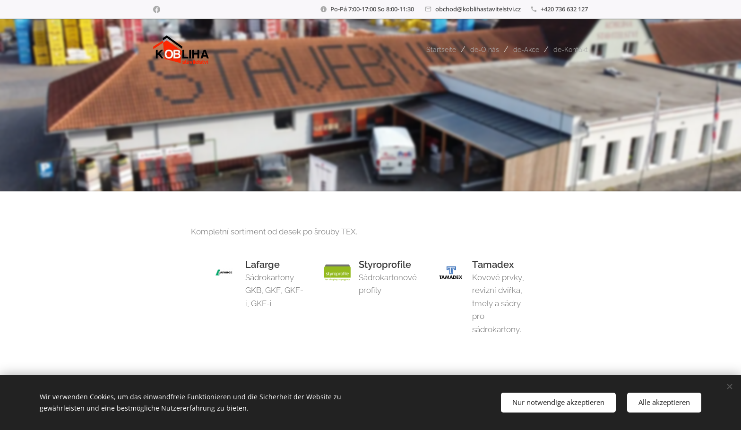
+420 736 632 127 (564, 9)
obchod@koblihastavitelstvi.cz (478, 9)
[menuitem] (432, 49)
